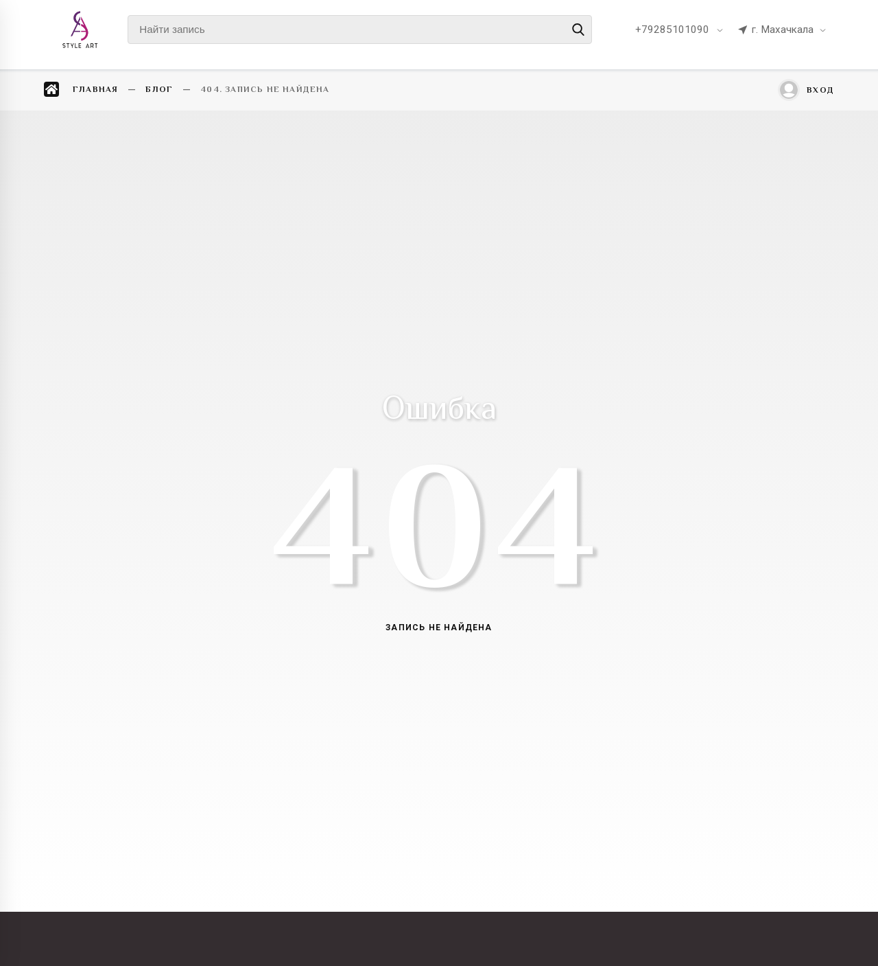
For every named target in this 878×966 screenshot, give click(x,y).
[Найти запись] (360, 29)
